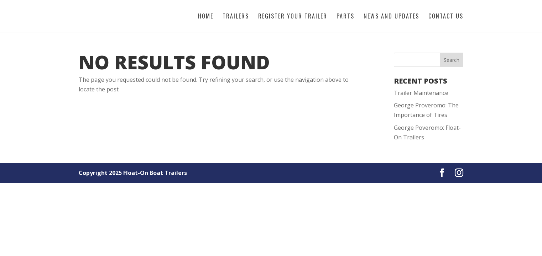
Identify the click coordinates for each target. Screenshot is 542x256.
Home (205, 17)
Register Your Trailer (292, 17)
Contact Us (445, 17)
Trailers (236, 17)
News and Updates (391, 17)
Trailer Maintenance (421, 93)
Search (451, 60)
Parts (345, 17)
